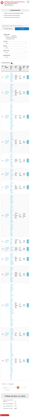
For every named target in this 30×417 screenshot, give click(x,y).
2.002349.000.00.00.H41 (7, 360)
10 (24, 387)
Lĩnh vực (5, 41)
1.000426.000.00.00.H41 (7, 241)
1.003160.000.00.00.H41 (7, 142)
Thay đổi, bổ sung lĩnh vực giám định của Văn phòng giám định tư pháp (11, 274)
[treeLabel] (15, 15)
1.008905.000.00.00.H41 (7, 215)
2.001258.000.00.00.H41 (7, 259)
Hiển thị (3, 384)
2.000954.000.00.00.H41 (7, 187)
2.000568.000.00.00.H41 (7, 274)
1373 (16, 406)
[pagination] (7, 384)
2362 (16, 408)
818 (15, 403)
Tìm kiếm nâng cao (8, 28)
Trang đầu (5, 387)
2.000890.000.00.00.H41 (7, 77)
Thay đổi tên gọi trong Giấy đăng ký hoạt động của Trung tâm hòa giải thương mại (11, 93)
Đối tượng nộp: (6, 55)
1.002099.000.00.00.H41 (7, 334)
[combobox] (15, 43)
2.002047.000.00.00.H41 (7, 92)
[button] (12, 63)
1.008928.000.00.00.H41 (7, 249)
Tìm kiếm (22, 28)
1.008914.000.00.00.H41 (7, 305)
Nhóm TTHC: (6, 50)
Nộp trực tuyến (28, 77)
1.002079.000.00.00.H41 (7, 116)
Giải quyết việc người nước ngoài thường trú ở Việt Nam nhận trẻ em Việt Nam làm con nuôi (11, 142)
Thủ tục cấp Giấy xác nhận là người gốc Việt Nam (11, 174)
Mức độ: (5, 45)
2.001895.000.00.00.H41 (7, 174)
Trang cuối (7, 389)
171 (15, 401)
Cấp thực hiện (6, 34)
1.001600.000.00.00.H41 (7, 160)
